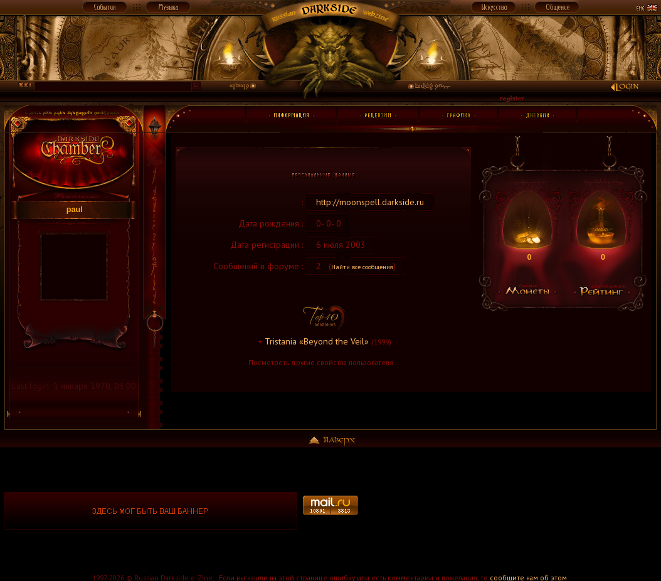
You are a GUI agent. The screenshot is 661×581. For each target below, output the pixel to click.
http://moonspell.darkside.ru (370, 202)
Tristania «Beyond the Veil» (317, 341)
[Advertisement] (510, 510)
